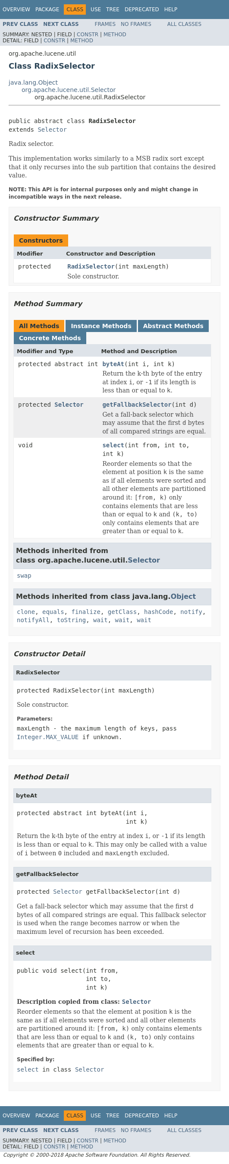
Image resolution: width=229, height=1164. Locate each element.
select (113, 445)
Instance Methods (101, 326)
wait (100, 620)
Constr (87, 35)
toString (71, 620)
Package (47, 9)
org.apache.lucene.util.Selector (69, 89)
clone (26, 611)
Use (96, 9)
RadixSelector (91, 266)
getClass (122, 611)
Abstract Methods (173, 326)
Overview (16, 9)
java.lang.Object (33, 82)
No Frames (136, 24)
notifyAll (33, 620)
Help (171, 9)
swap (24, 575)
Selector (52, 129)
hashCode (158, 611)
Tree (112, 9)
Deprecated (142, 9)
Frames (105, 24)
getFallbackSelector (136, 404)
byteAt (113, 364)
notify (191, 611)
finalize (85, 611)
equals (53, 611)
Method (115, 35)
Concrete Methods (50, 338)
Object (183, 596)
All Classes (184, 24)
